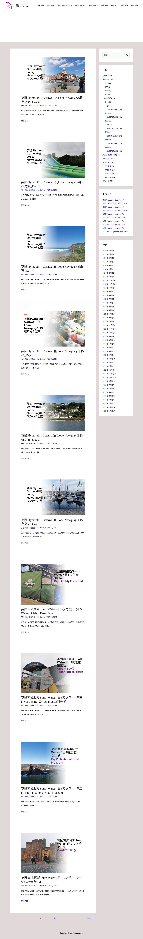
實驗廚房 (108, 170)
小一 (106, 102)
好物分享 (108, 166)
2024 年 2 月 (107, 273)
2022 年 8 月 (107, 340)
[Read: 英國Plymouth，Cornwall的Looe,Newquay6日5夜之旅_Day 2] (53, 413)
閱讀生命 (50, 5)
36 (54, 918)
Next (90, 918)
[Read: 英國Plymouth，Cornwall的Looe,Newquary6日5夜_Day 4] (53, 244)
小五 (106, 132)
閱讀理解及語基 (112, 109)
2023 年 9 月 (107, 291)
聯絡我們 (134, 5)
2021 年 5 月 (107, 396)
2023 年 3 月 (107, 314)
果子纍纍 (22, 5)
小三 (106, 113)
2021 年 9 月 (107, 381)
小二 (106, 121)
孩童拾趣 (105, 75)
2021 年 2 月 (107, 407)
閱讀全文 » (25, 120)
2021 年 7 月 (107, 388)
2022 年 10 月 (107, 332)
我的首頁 (40, 5)
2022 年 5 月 (107, 351)
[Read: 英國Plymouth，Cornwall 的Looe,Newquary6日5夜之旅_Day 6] (53, 75)
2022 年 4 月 (107, 355)
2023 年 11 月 (107, 284)
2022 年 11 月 (107, 329)
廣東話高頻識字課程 (64, 5)
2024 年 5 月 (107, 265)
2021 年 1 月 (107, 411)
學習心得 (78, 5)
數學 (106, 87)
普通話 (107, 90)
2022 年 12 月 (107, 325)
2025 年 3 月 (107, 250)
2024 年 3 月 (107, 269)
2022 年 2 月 (107, 362)
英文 (106, 94)
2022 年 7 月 (107, 343)
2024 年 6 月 (107, 261)
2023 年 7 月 (107, 299)
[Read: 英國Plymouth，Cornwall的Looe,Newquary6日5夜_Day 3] (53, 328)
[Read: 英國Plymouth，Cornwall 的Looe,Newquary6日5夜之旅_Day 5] (53, 159)
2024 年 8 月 (107, 258)
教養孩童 (104, 5)
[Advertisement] (71, 26)
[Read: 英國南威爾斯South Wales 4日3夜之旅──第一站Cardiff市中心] (53, 853)
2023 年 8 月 (107, 295)
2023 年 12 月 (107, 280)
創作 (108, 105)
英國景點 (24, 105)
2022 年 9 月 (107, 336)
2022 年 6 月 (107, 347)
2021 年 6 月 (107, 392)
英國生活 (114, 5)
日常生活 (108, 173)
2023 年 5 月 (107, 306)
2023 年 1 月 (107, 321)
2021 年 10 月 (107, 377)
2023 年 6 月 (107, 302)
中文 (106, 83)
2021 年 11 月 (107, 373)
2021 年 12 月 (107, 370)
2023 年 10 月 (107, 287)
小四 (106, 147)
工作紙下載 (91, 5)
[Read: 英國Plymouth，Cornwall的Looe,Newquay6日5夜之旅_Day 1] (53, 497)
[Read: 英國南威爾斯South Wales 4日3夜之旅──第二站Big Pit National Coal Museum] (53, 762)
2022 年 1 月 (107, 366)
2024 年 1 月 (107, 276)
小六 (106, 139)
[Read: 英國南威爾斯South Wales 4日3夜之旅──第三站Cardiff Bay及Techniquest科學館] (53, 673)
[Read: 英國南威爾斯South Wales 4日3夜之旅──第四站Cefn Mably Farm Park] (53, 584)
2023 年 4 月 (107, 310)
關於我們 (124, 5)
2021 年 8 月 (107, 385)
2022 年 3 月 (107, 358)
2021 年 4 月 (107, 399)
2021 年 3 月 (107, 403)
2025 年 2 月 (107, 254)
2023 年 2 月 (107, 317)
